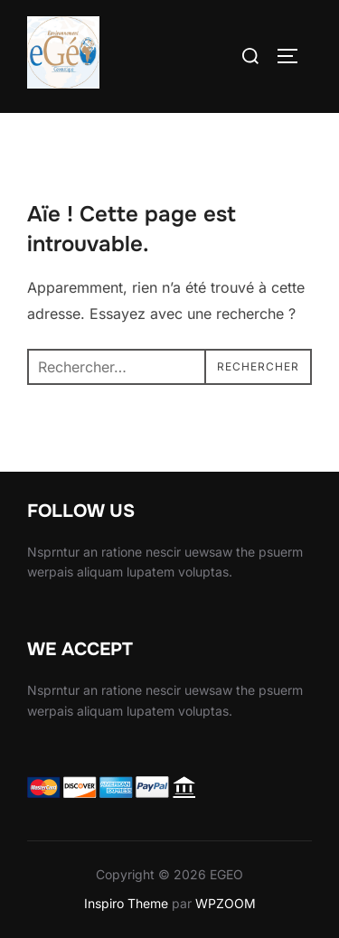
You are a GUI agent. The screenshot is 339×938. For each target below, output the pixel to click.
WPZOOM (225, 903)
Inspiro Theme (126, 903)
